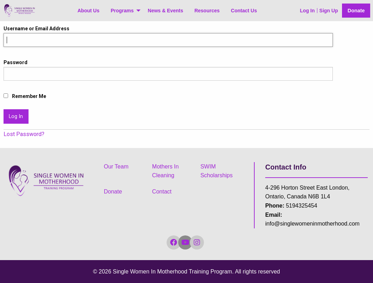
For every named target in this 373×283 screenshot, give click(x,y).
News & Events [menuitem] (165, 10)
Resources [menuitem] (207, 10)
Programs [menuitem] (122, 10)
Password (15, 62)
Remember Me (25, 96)
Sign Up (328, 10)
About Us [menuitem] (88, 10)
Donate (356, 10)
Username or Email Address (36, 28)
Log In (307, 10)
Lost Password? (24, 134)
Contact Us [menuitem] (244, 10)
